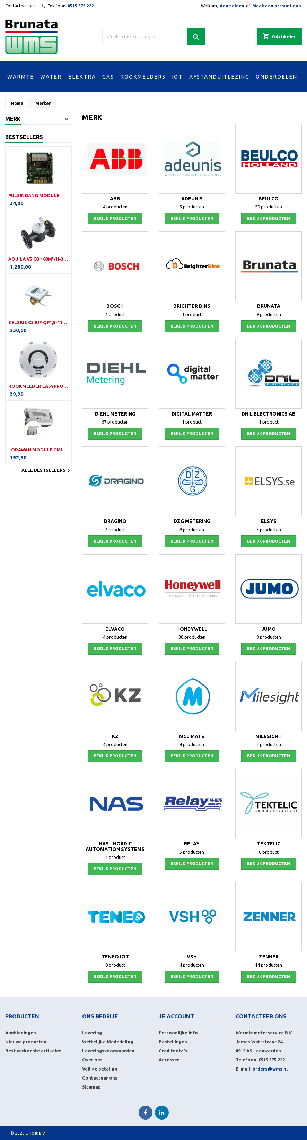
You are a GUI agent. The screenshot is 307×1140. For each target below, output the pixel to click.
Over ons (92, 1059)
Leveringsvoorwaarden (108, 1050)
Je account (176, 1016)
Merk (13, 119)
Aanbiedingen (20, 1032)
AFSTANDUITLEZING (219, 77)
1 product (115, 314)
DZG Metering (192, 521)
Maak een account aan (276, 5)
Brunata (268, 306)
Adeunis (192, 199)
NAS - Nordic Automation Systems (115, 846)
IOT (177, 77)
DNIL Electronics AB (269, 414)
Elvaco (115, 629)
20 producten (268, 206)
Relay (192, 843)
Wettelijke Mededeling (107, 1041)
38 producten (191, 636)
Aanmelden (232, 5)
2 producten (268, 744)
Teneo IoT (115, 956)
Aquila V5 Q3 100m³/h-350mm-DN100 (38, 258)
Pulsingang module (33, 195)
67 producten (115, 421)
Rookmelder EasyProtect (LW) (38, 386)
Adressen (169, 1059)
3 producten (268, 529)
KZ (115, 736)
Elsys (269, 521)
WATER (51, 77)
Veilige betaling (99, 1068)
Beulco (268, 199)
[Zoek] (153, 36)
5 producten (191, 206)
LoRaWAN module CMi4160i (38, 449)
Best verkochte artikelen (33, 1050)
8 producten (191, 529)
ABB (115, 199)
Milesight (268, 736)
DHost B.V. (36, 1133)
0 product (269, 852)
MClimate (191, 736)
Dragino (115, 521)
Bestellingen (173, 1041)
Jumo (269, 629)
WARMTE (20, 77)
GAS (108, 77)
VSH (192, 956)
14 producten (268, 964)
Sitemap (91, 1086)
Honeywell (191, 629)
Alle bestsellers (46, 471)
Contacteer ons (20, 5)
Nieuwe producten (25, 1041)
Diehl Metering (115, 414)
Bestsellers (24, 137)
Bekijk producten (115, 218)
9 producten (268, 314)
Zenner (269, 956)
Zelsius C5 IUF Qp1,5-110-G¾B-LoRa (38, 322)
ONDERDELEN (276, 77)
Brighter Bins (191, 306)
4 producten (115, 206)
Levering (92, 1032)
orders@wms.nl (270, 1068)
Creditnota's (173, 1050)
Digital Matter (192, 414)
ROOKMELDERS (143, 77)
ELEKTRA (82, 77)
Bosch (115, 306)
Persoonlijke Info (178, 1032)
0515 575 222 (81, 5)
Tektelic (268, 843)
